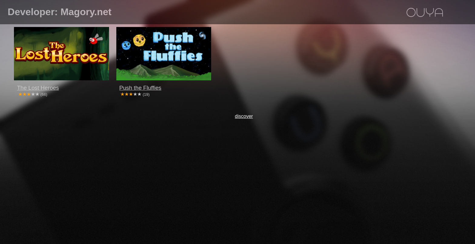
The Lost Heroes (38, 88)
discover (244, 116)
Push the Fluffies (140, 88)
